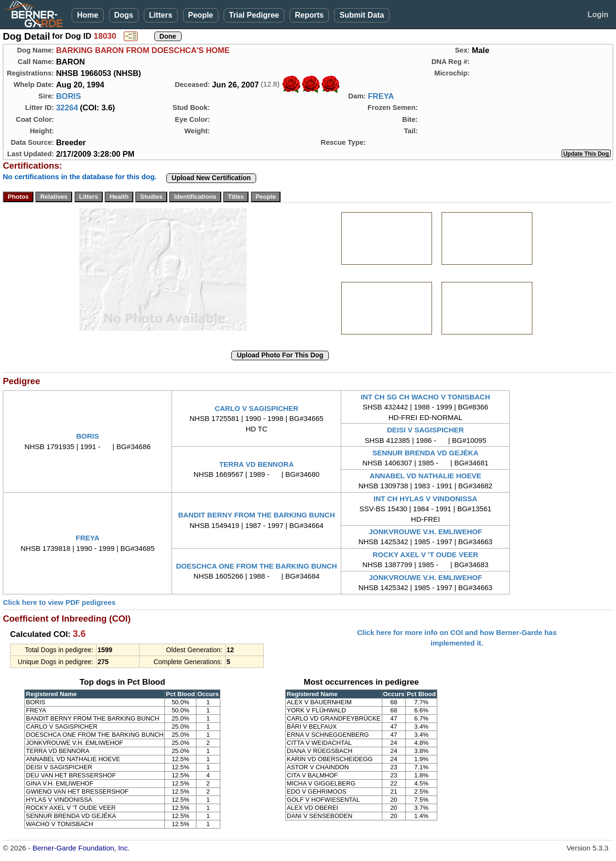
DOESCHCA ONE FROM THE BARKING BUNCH (256, 566)
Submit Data (361, 15)
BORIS (68, 96)
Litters (161, 15)
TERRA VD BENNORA (256, 464)
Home (87, 15)
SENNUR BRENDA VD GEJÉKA (425, 453)
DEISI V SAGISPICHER (425, 430)
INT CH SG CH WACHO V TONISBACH (425, 397)
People (200, 15)
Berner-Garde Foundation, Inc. (81, 848)
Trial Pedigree (254, 15)
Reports (309, 15)
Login (597, 15)
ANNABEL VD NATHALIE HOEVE (425, 476)
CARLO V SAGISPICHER (256, 408)
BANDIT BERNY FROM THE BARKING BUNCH (256, 515)
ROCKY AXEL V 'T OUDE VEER (425, 554)
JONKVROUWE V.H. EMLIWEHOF (425, 531)
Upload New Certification (211, 178)
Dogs (123, 15)
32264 (67, 107)
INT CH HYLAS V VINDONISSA (425, 499)
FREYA (381, 96)
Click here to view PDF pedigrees (59, 602)
